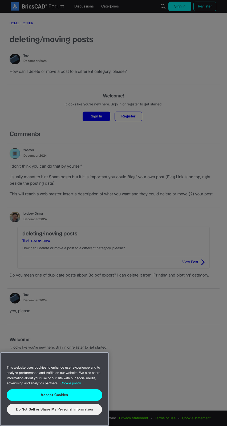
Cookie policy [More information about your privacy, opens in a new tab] (70, 383)
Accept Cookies (54, 395)
